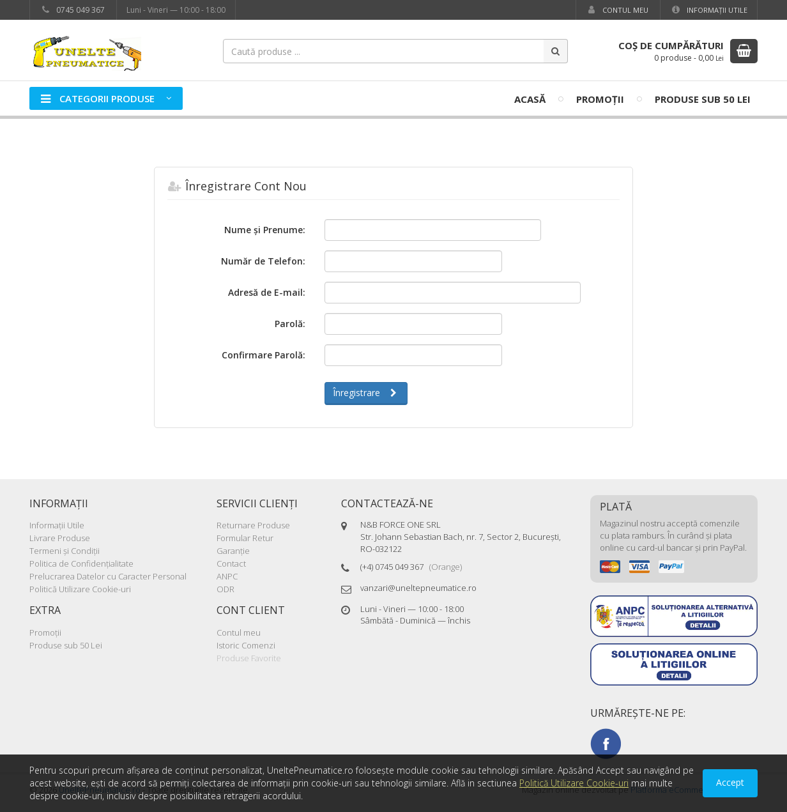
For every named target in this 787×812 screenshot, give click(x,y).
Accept (730, 782)
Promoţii (600, 99)
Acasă (530, 99)
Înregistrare (366, 393)
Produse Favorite (249, 658)
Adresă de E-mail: (266, 292)
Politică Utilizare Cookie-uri (80, 589)
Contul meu (617, 10)
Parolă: (290, 324)
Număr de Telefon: (263, 261)
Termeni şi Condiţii (64, 550)
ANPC (227, 576)
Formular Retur (245, 538)
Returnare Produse (253, 525)
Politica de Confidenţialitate (81, 563)
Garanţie (233, 550)
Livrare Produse (59, 538)
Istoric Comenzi (246, 645)
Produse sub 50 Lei (703, 99)
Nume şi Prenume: (264, 230)
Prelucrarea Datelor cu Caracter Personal (108, 576)
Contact (231, 563)
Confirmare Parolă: (263, 355)
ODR (225, 589)
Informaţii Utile (708, 10)
